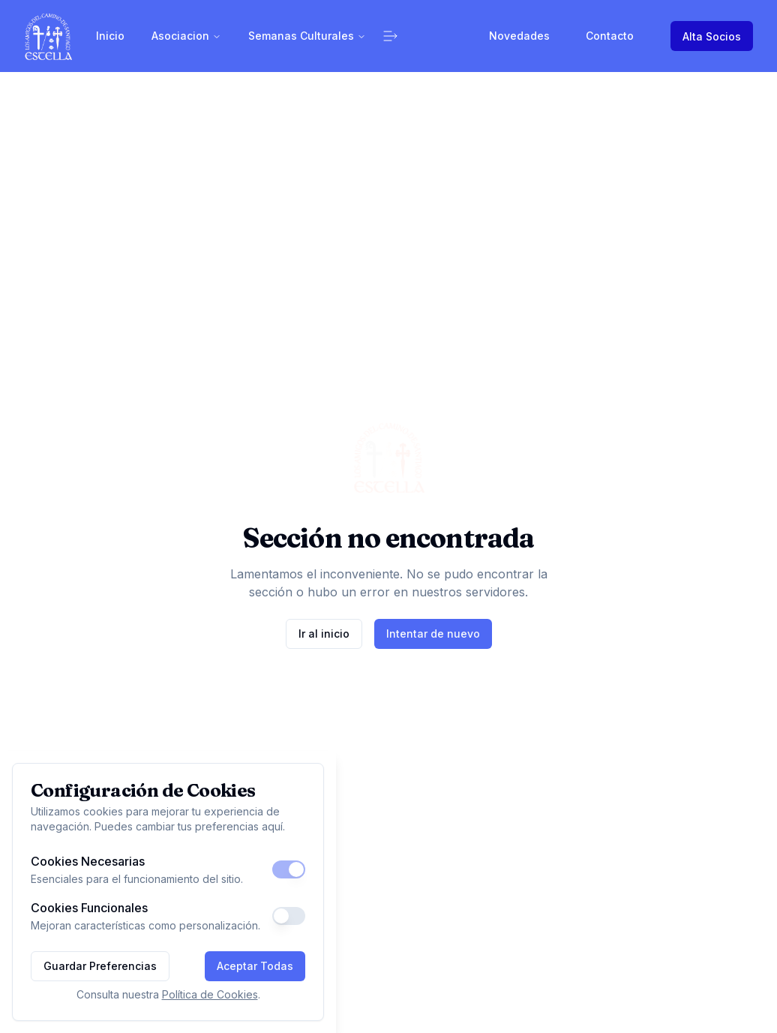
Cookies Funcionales (89, 907)
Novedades (519, 35)
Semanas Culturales (307, 35)
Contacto (610, 35)
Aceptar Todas (255, 965)
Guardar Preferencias (100, 965)
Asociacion (186, 35)
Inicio (110, 35)
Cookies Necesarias (88, 861)
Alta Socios (711, 36)
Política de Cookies (210, 994)
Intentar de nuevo (433, 633)
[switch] (288, 869)
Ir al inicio (324, 633)
